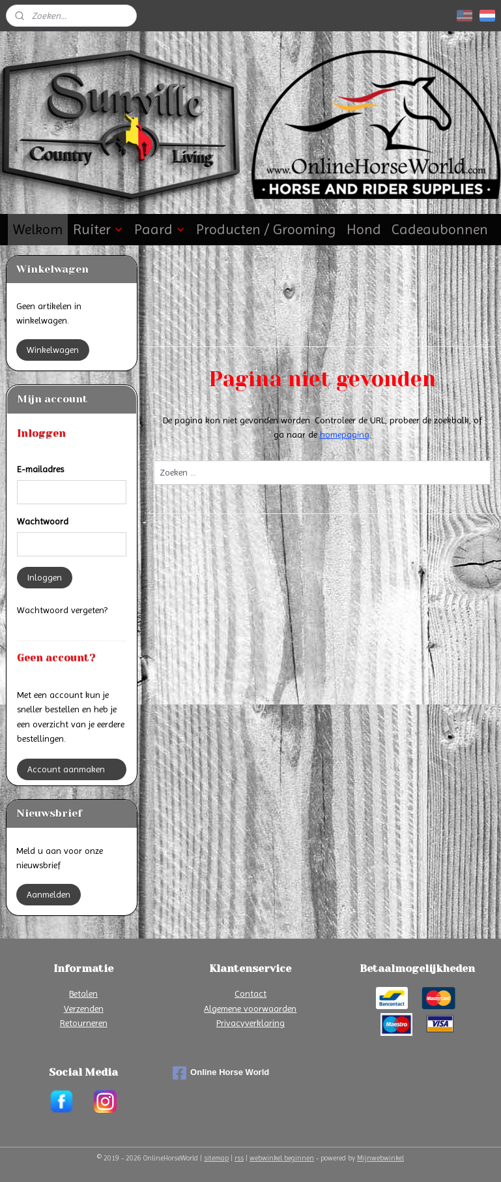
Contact (250, 993)
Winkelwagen (53, 349)
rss (239, 1158)
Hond (364, 229)
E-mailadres (40, 469)
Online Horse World (221, 1073)
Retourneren (83, 1023)
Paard (160, 229)
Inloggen (44, 577)
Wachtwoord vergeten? (62, 610)
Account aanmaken (66, 769)
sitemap (216, 1158)
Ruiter (98, 229)
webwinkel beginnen (282, 1158)
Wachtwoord (42, 521)
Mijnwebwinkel (380, 1158)
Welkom (38, 229)
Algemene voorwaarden (250, 1008)
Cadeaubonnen (440, 229)
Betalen (83, 993)
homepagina (344, 434)
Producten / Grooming (266, 229)
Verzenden (84, 1008)
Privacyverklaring (250, 1023)
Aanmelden (48, 894)
